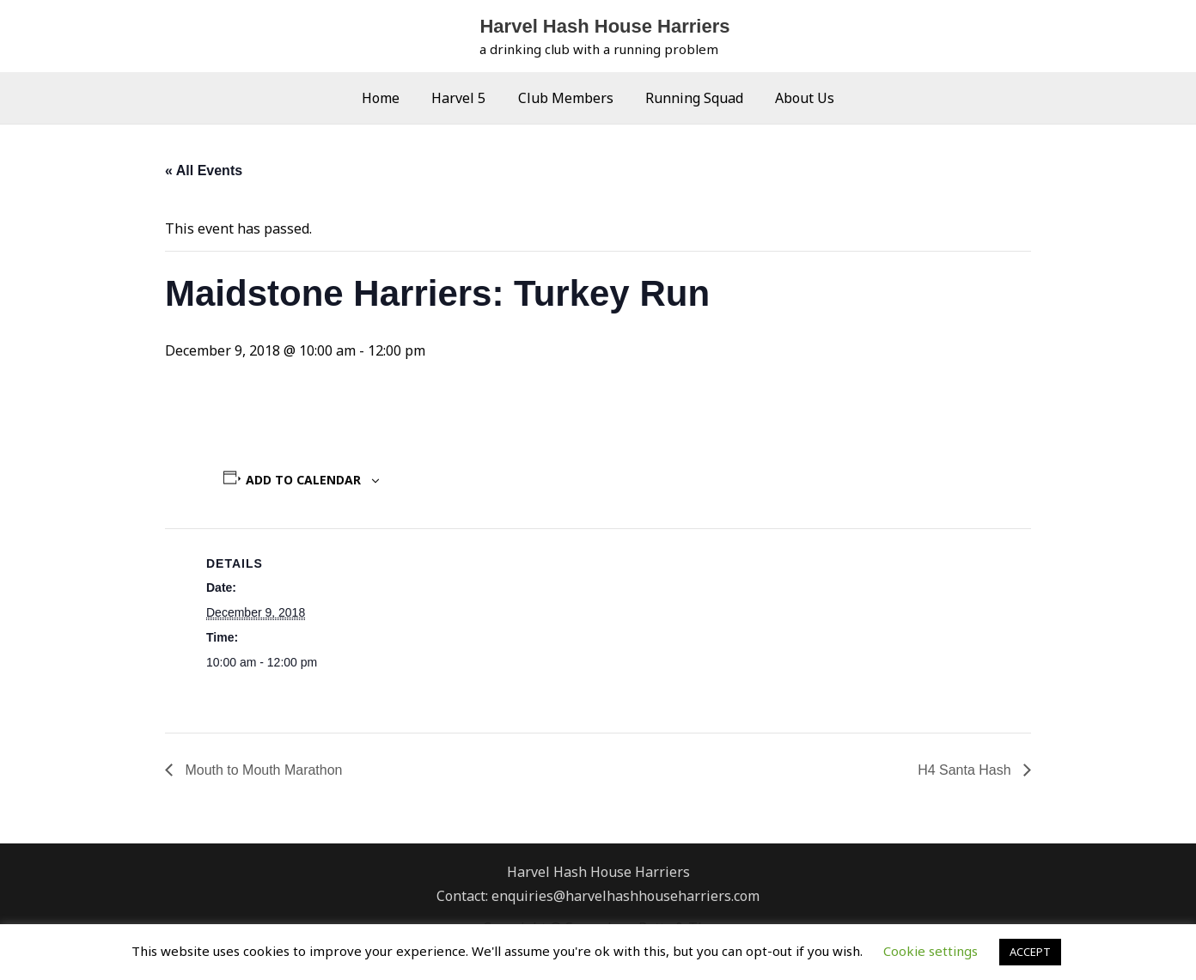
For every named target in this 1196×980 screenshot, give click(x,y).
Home (390, 97)
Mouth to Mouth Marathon (262, 770)
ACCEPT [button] (1030, 951)
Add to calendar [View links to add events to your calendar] (303, 480)
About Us (796, 97)
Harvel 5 (463, 97)
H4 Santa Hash (966, 770)
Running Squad (690, 97)
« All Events (203, 170)
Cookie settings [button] (930, 950)
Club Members (565, 97)
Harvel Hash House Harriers (604, 26)
